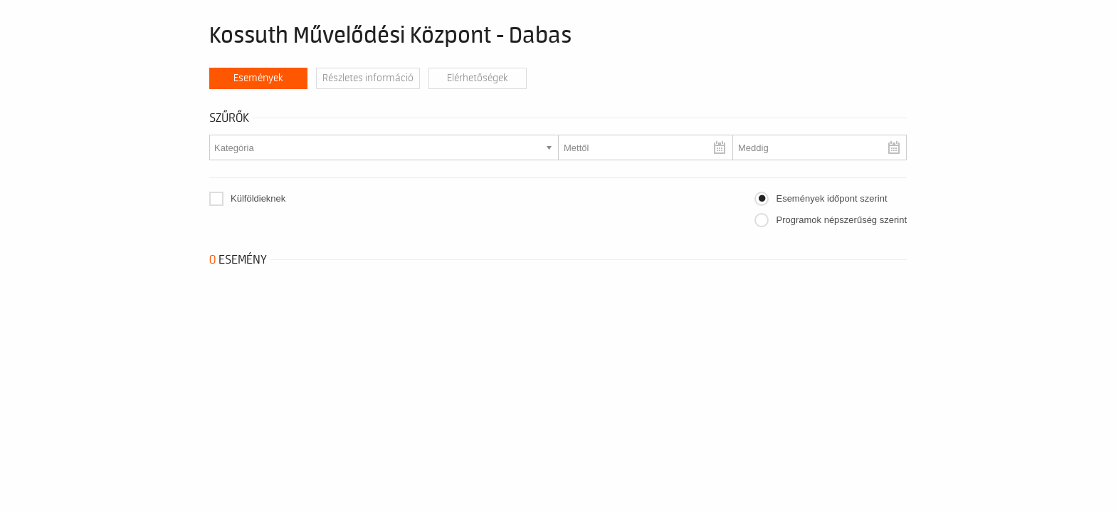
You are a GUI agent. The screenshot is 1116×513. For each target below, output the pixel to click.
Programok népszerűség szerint (841, 219)
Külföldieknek (258, 198)
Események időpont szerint (831, 198)
